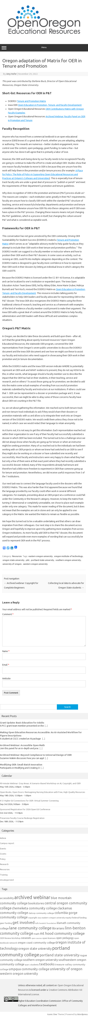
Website (6, 678)
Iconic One (52, 1014)
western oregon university (35, 564)
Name (5, 651)
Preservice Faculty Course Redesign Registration (22, 818)
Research (4, 864)
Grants (3, 854)
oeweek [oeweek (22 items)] (26, 937)
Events (3, 848)
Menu (44, 47)
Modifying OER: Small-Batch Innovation (21, 764)
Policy (2, 859)
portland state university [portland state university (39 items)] (59, 955)
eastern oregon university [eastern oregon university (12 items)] (53, 918)
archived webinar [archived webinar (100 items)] (32, 897)
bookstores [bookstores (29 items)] (36, 903)
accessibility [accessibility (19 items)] (7, 898)
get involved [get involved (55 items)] (24, 922)
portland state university (42, 560)
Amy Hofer (11, 74)
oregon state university (13, 560)
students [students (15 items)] (34, 964)
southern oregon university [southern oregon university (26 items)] (40, 959)
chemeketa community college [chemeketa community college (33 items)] (34, 908)
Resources (17, 556)
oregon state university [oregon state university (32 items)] (35, 948)
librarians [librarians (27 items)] (58, 928)
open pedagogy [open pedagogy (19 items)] (65, 937)
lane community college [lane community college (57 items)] (30, 928)
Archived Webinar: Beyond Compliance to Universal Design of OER (36, 755)
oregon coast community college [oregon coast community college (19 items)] (36, 942)
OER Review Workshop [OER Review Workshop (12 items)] (10, 938)
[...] (46, 725)
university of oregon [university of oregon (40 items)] (66, 969)
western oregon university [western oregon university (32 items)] (19, 973)
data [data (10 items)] (39, 918)
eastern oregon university (41, 556)
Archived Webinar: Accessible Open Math (22, 745)
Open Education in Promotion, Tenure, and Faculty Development (50, 105)
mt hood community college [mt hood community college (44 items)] (62, 933)
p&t (27, 560)
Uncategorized (7, 880)
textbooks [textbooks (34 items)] (46, 964)
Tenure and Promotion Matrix (31, 101)
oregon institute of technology (68, 556)
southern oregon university (68, 560)
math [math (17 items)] (36, 933)
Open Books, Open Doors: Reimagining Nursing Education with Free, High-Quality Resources (42, 792)
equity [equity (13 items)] (68, 917)
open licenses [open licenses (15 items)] (49, 938)
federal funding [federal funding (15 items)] (79, 917)
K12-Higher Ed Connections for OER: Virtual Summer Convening (29, 800)
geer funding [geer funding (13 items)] (6, 923)
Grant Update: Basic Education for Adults (22, 722)
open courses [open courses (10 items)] (36, 938)
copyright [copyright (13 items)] (32, 917)
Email (5, 664)
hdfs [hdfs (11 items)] (37, 923)
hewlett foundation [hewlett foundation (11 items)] (47, 923)
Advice (3, 838)
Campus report (7, 843)
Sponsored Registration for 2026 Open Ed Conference (25, 809)
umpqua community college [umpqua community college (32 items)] (29, 969)
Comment (7, 614)
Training (4, 875)
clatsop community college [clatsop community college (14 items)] (41, 913)
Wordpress (82, 1014)
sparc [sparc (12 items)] (27, 965)
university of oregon (12, 564)
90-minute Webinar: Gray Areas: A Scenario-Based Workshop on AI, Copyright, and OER (40, 783)
